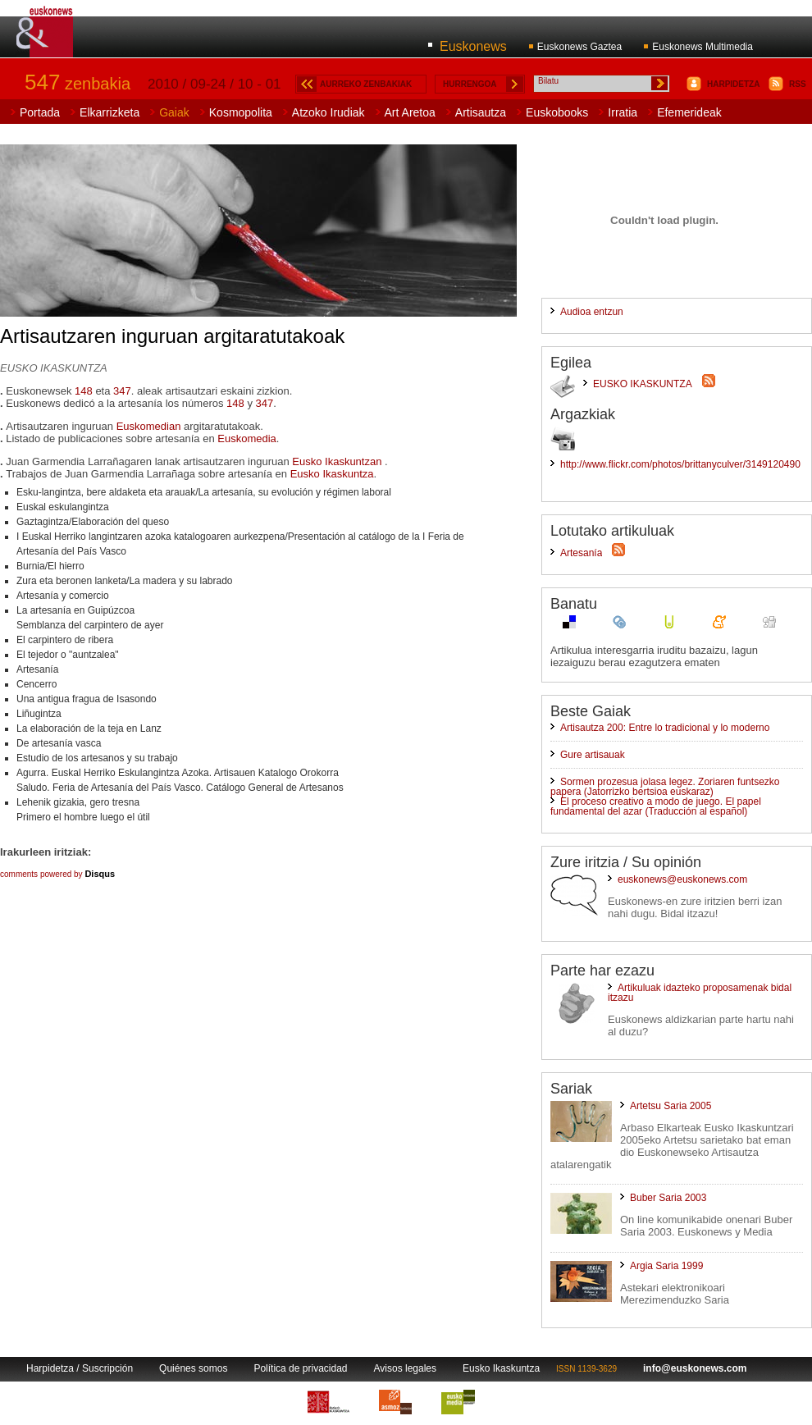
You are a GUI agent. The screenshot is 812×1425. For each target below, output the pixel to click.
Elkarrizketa (109, 112)
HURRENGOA (470, 84)
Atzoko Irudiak (328, 112)
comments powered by (57, 874)
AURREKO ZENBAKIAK (366, 84)
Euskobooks (557, 112)
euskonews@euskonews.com (682, 879)
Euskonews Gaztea (579, 47)
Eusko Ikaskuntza (332, 474)
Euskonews (473, 46)
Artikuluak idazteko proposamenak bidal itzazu (699, 992)
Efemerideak (689, 112)
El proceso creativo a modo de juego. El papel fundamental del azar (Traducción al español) (655, 806)
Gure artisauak (592, 754)
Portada (40, 112)
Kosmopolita (240, 112)
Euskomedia (246, 438)
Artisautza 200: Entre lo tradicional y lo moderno (664, 727)
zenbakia (77, 84)
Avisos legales (405, 1368)
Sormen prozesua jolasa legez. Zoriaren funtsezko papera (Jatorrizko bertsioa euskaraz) (664, 786)
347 (122, 391)
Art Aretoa (410, 112)
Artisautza (480, 112)
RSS (797, 84)
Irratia (622, 112)
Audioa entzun (591, 311)
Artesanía (581, 553)
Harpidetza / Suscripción (79, 1368)
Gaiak (174, 112)
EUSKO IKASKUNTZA (642, 384)
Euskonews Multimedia (702, 47)
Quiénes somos (193, 1368)
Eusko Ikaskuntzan (338, 461)
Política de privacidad (300, 1368)
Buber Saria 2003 (668, 1197)
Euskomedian (148, 426)
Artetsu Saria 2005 (670, 1106)
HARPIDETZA (733, 84)
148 (84, 391)
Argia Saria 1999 (666, 1266)
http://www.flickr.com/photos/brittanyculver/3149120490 (680, 464)
